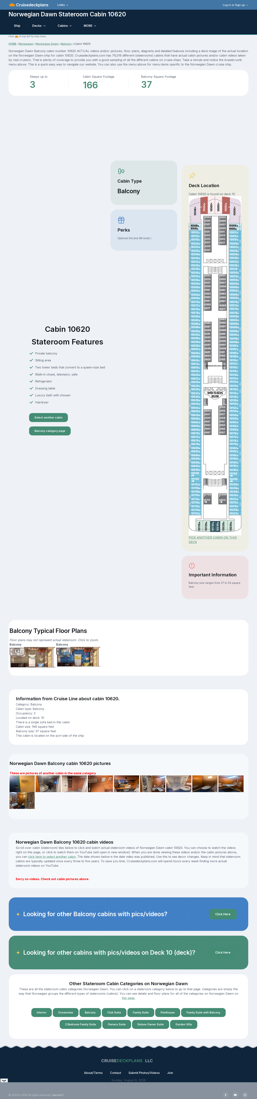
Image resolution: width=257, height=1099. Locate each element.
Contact (115, 1073)
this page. (128, 998)
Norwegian (26, 43)
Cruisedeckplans (31, 4)
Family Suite (141, 1012)
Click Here (223, 914)
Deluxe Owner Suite (150, 1024)
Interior (41, 1012)
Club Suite (114, 1012)
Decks (37, 26)
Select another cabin (48, 417)
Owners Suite (117, 1024)
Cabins (63, 26)
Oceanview (65, 1012)
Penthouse (168, 1012)
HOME (12, 43)
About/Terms (93, 1073)
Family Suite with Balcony (203, 1012)
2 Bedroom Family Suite (80, 1024)
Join (170, 1073)
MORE (88, 26)
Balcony (66, 43)
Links (61, 5)
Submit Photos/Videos (144, 1073)
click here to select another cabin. (52, 857)
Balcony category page (50, 430)
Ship (17, 26)
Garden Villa (183, 1024)
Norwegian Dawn (47, 43)
